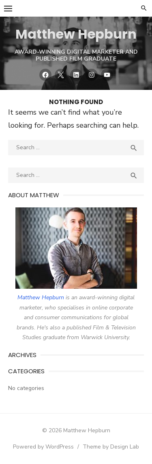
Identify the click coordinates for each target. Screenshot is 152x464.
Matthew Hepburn (76, 34)
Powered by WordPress (43, 447)
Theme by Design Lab (111, 447)
